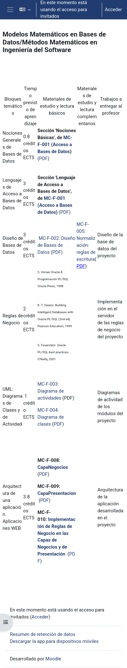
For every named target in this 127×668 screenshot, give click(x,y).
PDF (43, 158)
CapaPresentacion (57, 493)
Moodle (53, 659)
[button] (25, 9)
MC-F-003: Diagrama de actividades (51, 391)
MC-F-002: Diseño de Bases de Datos (57, 245)
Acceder (113, 9)
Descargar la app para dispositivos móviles (54, 641)
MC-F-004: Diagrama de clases (51, 417)
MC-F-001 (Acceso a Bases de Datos (55, 144)
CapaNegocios (53, 467)
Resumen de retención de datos (42, 634)
